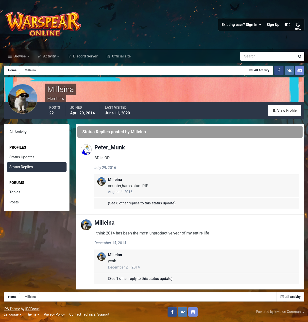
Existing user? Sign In (241, 24)
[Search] (250, 56)
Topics (14, 192)
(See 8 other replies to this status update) (142, 203)
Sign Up (273, 24)
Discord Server (85, 56)
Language (12, 314)
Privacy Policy (54, 314)
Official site (121, 56)
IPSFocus (32, 309)
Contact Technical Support (89, 314)
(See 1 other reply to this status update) (140, 278)
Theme (32, 314)
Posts (14, 202)
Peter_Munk (109, 147)
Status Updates (21, 157)
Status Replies (21, 167)
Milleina (115, 179)
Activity (49, 56)
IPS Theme (12, 309)
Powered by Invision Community (280, 312)
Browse (20, 56)
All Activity (18, 132)
